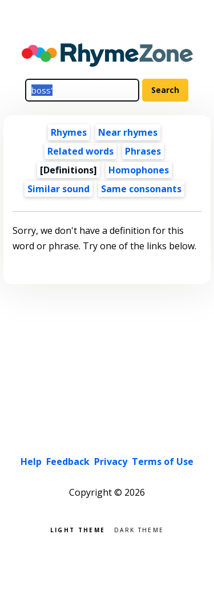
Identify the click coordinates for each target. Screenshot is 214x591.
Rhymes (69, 132)
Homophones (138, 170)
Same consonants (141, 189)
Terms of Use (162, 461)
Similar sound (58, 189)
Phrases (143, 151)
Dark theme (139, 529)
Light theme (77, 529)
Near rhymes (128, 132)
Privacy (110, 461)
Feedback (68, 461)
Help (31, 461)
